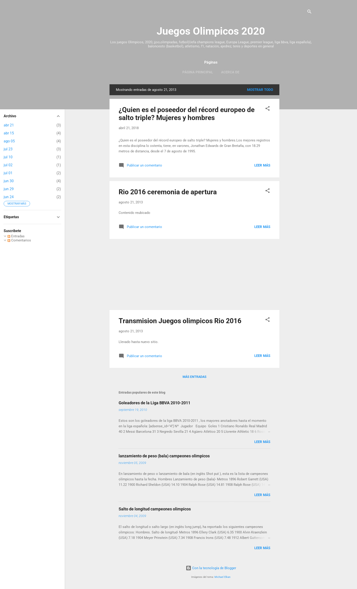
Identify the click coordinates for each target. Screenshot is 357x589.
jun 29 (9, 189)
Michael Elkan (222, 577)
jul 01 (8, 173)
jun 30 (9, 181)
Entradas (16, 236)
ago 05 (9, 141)
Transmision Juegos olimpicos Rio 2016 (180, 321)
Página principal (197, 72)
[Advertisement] (297, 152)
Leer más (262, 165)
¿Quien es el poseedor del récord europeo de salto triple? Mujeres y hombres (187, 114)
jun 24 (9, 197)
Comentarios (19, 240)
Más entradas (195, 377)
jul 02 (8, 165)
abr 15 (9, 133)
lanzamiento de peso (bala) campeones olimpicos (164, 455)
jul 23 (8, 149)
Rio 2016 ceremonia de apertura (168, 192)
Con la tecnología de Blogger (211, 568)
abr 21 (9, 125)
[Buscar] (309, 12)
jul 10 (8, 157)
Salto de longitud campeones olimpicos (155, 509)
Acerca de (230, 72)
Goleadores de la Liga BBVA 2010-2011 (154, 402)
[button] (267, 109)
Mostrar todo (260, 90)
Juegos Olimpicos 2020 (211, 31)
